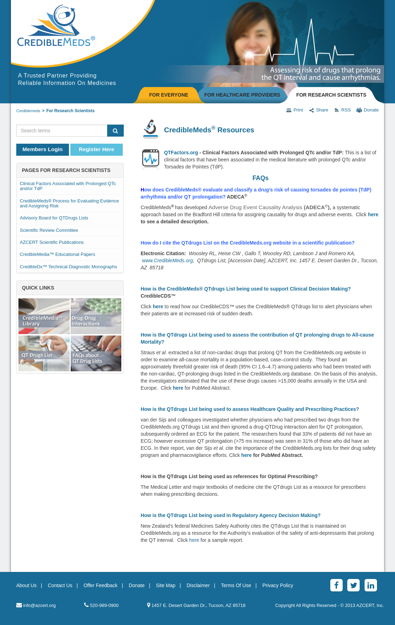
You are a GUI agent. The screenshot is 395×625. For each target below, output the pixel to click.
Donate (367, 110)
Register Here (96, 149)
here (373, 214)
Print (294, 110)
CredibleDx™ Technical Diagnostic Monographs (68, 266)
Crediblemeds (28, 111)
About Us (26, 585)
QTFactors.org (181, 152)
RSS (342, 110)
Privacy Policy (277, 585)
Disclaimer (198, 585)
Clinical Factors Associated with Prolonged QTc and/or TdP (68, 186)
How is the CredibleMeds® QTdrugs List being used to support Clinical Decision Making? (246, 289)
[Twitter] (353, 585)
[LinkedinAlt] (371, 585)
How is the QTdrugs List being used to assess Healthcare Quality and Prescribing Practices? (250, 409)
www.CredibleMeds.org (167, 260)
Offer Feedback (100, 585)
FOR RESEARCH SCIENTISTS (331, 95)
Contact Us (60, 585)
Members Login (43, 149)
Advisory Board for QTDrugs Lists (54, 217)
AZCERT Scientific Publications (52, 242)
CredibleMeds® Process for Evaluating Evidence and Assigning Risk (69, 203)
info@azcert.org (36, 605)
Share (319, 110)
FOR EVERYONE (168, 95)
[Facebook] (336, 585)
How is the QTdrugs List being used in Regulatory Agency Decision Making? (231, 515)
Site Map (165, 585)
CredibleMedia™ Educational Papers (57, 254)
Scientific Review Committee (49, 230)
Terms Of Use (236, 585)
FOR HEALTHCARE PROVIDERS (242, 95)
